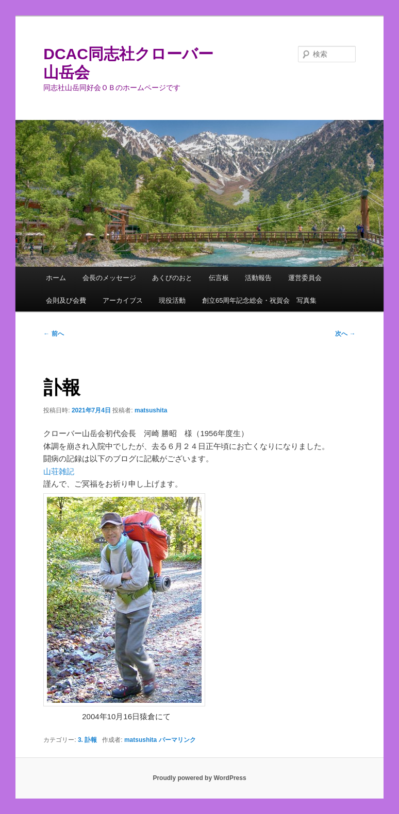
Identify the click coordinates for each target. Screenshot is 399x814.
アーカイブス (123, 300)
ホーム (56, 278)
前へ (53, 333)
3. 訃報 (87, 739)
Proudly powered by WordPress (199, 778)
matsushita (151, 410)
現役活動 (172, 300)
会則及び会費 (66, 300)
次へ (345, 333)
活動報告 (258, 278)
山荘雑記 (58, 471)
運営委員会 (305, 278)
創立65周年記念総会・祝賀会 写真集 (259, 300)
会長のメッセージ (109, 278)
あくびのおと (172, 278)
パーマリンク (177, 739)
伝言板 (219, 278)
